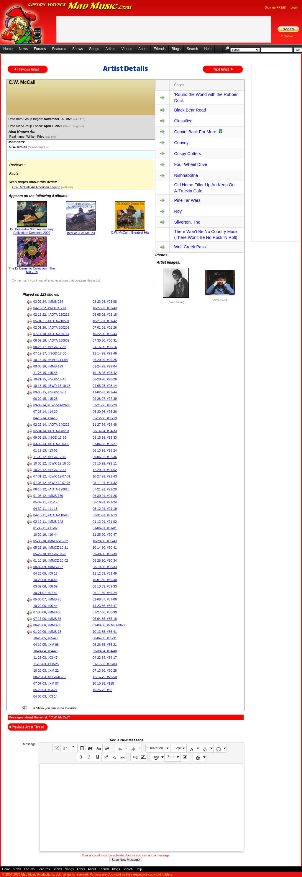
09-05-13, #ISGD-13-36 (49, 437)
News (23, 49)
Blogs (176, 49)
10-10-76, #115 (103, 683)
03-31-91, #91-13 (105, 515)
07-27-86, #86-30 (105, 612)
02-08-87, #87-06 (105, 599)
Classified (183, 121)
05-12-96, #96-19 (105, 418)
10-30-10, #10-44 (45, 534)
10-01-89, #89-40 (105, 580)
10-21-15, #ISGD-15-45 (49, 379)
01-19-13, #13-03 (45, 450)
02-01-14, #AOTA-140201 (51, 431)
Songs (94, 49)
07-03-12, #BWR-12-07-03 (51, 483)
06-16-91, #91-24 (105, 502)
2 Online (287, 36)
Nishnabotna (186, 175)
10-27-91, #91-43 (105, 476)
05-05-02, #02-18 (105, 314)
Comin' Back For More (195, 131)
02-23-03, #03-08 (105, 301)
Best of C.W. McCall (81, 233)
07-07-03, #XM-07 (46, 683)
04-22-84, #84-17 (105, 657)
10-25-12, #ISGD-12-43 (49, 470)
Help (207, 49)
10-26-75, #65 (102, 690)
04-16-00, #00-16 (105, 347)
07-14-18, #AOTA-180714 (51, 334)
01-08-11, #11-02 (45, 528)
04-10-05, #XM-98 (46, 644)
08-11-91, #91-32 (105, 483)
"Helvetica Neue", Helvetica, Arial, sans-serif (158, 748)
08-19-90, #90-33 (105, 567)
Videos (126, 49)
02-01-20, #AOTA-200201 (51, 327)
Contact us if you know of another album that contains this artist (56, 280)
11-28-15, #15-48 (45, 373)
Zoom (172, 757)
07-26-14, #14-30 (45, 411)
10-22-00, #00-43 (105, 334)
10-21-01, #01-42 (105, 321)
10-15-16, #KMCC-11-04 (50, 360)
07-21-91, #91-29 (105, 489)
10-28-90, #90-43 (105, 541)
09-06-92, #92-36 (105, 457)
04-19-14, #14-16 (45, 418)
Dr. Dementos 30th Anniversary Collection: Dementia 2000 (31, 230)
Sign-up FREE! (275, 7)
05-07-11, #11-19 (45, 502)
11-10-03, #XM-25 (46, 664)
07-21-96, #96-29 (105, 405)
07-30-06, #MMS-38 (47, 612)
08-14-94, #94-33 (105, 431)
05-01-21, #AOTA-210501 (51, 321)
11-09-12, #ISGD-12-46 (49, 457)
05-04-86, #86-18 (105, 618)
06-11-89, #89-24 (105, 593)
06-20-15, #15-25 (45, 398)
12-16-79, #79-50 (105, 677)
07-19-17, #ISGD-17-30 (49, 353)
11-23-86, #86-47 (105, 606)
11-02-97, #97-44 (105, 392)
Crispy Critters (187, 153)
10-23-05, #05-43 (45, 638)
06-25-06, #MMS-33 (47, 625)
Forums (40, 49)
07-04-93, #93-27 (105, 444)
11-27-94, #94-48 (105, 424)
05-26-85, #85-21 (105, 644)
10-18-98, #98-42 (105, 373)
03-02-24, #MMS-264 (48, 301)
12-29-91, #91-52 (105, 470)
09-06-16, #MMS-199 (48, 366)
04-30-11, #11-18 (45, 508)
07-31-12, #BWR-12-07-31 (51, 476)
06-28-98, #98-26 (105, 379)
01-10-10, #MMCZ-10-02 (50, 560)
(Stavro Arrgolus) (74, 126)
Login (294, 7)
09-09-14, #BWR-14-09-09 (51, 405)
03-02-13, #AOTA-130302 (51, 444)
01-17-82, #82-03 (105, 664)
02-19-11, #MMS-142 (48, 521)
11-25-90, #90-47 (105, 534)
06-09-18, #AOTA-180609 (51, 340)
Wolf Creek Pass (190, 246)
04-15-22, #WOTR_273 (49, 308)
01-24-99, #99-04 (105, 366)
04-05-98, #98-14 (105, 385)
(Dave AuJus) (176, 302)
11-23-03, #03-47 (45, 657)
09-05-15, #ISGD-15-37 (49, 392)
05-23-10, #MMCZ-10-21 (50, 547)
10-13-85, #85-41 (105, 631)
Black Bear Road (190, 110)
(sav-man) (51, 136)
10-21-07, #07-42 (45, 593)
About (142, 49)
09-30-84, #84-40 (105, 651)
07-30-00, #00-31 (105, 340)
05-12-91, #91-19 (105, 508)
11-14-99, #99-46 (105, 353)
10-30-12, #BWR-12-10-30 (51, 463)
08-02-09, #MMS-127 (48, 567)
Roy (178, 211)
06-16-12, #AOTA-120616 (51, 489)
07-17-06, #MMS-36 (47, 618)
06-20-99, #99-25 (105, 360)
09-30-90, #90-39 (105, 554)
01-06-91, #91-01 (105, 528)
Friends (159, 49)
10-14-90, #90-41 (105, 547)
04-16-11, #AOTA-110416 (51, 515)
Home (8, 49)
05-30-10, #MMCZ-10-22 (50, 541)
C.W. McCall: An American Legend (36, 187)
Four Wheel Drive (190, 164)
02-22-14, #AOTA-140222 (51, 424)
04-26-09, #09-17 (45, 573)
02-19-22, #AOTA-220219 (51, 314)
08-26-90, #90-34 (105, 560)
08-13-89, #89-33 (105, 586)
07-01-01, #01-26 (105, 327)
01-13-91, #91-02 (105, 521)
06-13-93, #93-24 (105, 450)
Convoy (181, 142)
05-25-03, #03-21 (45, 690)
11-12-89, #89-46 (105, 573)
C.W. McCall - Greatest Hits (130, 232)
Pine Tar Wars (187, 200)
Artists (110, 49)
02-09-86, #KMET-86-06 (109, 625)
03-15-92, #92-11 (105, 463)
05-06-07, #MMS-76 (47, 599)
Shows (77, 49)
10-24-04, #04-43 (45, 651)
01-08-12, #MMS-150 (48, 495)
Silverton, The (187, 222)
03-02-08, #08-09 (45, 586)
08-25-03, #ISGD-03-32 (49, 677)
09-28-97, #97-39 (105, 398)
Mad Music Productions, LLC (41, 874)
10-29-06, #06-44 (45, 606)
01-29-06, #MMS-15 (47, 631)
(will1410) (79, 119)
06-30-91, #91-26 (105, 495)
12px (178, 748)
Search (192, 49)
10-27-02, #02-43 (105, 308)
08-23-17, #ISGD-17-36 (49, 347)
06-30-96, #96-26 (105, 411)
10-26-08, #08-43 (45, 580)
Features (59, 49)
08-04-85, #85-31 (105, 638)
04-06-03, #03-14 (45, 696)
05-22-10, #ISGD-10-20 (49, 554)
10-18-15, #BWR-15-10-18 (51, 385)
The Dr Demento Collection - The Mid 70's (32, 270)
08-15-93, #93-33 (105, 437)
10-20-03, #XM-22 (46, 670)
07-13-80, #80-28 (105, 670)
